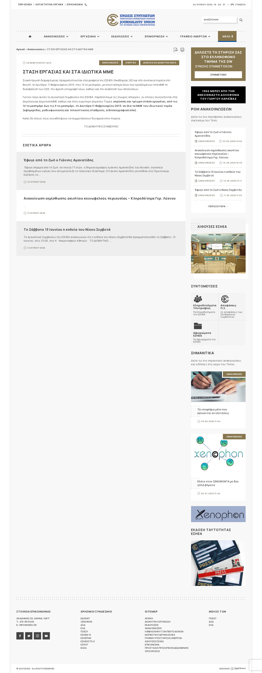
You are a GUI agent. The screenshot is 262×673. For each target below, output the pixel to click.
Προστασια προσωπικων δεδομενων (166, 647)
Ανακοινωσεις (54, 36)
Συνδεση (240, 4)
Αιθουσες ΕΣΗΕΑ (212, 226)
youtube (46, 635)
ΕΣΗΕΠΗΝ (86, 637)
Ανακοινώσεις (36, 49)
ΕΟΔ (83, 628)
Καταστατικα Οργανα (49, 4)
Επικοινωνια (75, 4)
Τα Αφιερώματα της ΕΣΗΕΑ (204, 337)
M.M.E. (84, 647)
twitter (28, 635)
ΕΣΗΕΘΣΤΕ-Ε (88, 641)
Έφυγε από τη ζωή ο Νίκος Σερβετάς (218, 190)
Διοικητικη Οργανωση (157, 621)
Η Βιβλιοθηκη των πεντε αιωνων (164, 631)
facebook (20, 635)
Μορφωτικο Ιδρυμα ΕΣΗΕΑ (160, 634)
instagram (37, 635)
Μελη (226, 36)
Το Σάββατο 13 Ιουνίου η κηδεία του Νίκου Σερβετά (67, 229)
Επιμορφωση (154, 36)
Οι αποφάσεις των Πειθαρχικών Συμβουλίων (232, 310)
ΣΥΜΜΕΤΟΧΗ (218, 74)
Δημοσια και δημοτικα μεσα (159, 62)
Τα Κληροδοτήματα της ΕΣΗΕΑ (204, 309)
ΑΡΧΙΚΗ (30, 36)
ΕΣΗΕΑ (131, 20)
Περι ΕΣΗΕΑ (25, 4)
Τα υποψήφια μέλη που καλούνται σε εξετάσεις (213, 411)
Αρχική (20, 49)
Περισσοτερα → (218, 206)
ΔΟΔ (83, 624)
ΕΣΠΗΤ (84, 644)
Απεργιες (131, 62)
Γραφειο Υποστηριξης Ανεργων (163, 637)
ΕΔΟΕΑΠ (85, 618)
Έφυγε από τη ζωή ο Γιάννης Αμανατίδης (59, 160)
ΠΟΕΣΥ (84, 631)
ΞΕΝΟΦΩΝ (86, 621)
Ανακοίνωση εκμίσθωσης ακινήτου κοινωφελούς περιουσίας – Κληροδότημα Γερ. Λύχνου (100, 198)
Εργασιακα (88, 36)
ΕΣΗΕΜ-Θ (86, 634)
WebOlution (238, 668)
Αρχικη (149, 618)
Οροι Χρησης (152, 651)
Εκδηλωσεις (120, 36)
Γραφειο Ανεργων (193, 36)
